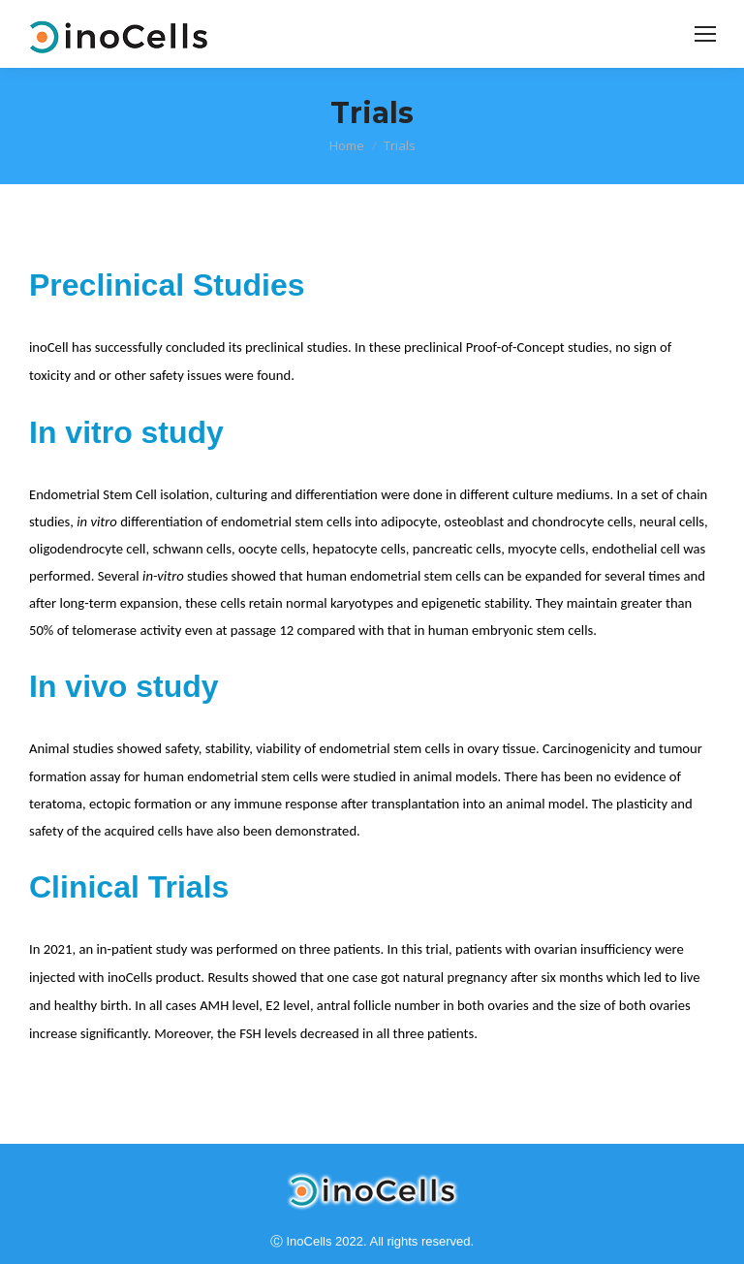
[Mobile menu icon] (705, 34)
